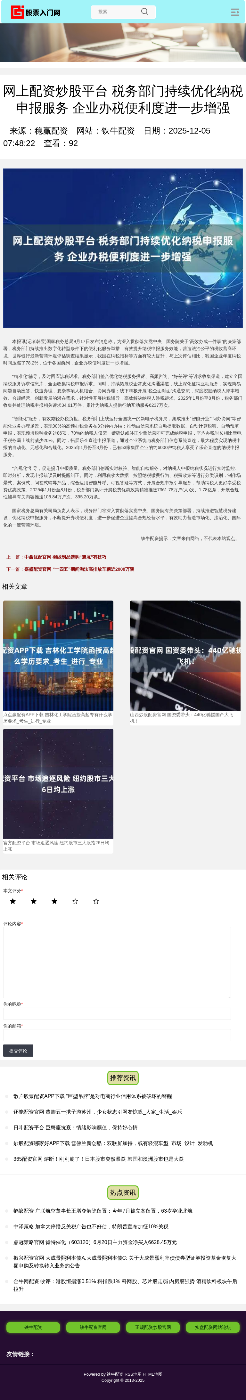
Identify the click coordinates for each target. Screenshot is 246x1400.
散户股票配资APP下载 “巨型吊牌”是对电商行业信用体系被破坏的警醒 (92, 1096)
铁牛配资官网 (93, 1327)
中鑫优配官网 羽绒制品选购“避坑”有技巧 (65, 557)
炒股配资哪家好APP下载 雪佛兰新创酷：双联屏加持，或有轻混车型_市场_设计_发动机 (113, 1143)
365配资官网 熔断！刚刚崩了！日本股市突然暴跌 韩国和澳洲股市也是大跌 (98, 1159)
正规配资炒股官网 (153, 1327)
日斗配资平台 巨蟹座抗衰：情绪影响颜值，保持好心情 (75, 1127)
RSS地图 (133, 1374)
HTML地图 (152, 1374)
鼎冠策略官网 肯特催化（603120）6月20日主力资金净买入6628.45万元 (95, 1242)
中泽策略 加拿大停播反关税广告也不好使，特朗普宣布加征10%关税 (90, 1226)
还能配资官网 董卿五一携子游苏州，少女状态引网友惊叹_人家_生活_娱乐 (97, 1112)
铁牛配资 (33, 1327)
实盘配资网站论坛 (213, 1327)
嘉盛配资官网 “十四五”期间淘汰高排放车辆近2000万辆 (79, 569)
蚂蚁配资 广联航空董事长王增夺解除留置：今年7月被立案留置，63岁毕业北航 (103, 1211)
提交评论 (18, 1050)
